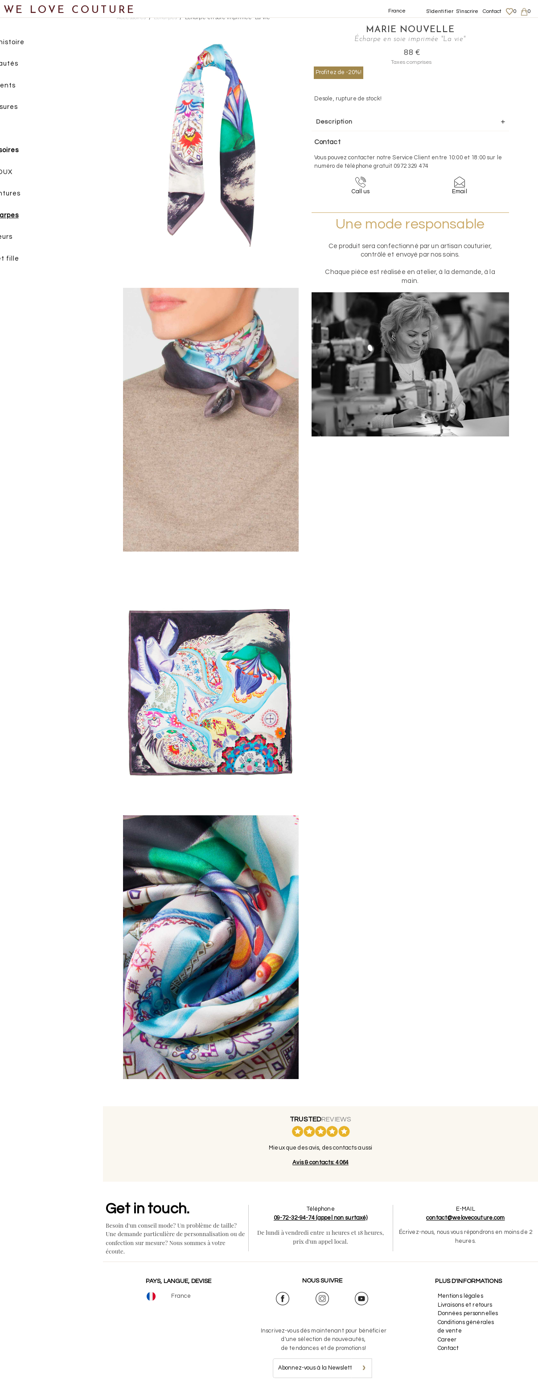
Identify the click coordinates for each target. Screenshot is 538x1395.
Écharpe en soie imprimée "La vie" (228, 18)
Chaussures (30, 109)
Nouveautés (30, 65)
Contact (492, 11)
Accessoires (30, 152)
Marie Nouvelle (391, 29)
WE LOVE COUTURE (70, 10)
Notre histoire (33, 44)
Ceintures (36, 195)
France (397, 11)
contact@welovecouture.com (466, 1218)
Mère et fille (30, 260)
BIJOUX (32, 173)
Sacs (18, 130)
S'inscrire (467, 11)
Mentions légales (462, 1296)
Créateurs (27, 239)
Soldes (21, 282)
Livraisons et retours (466, 1305)
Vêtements (29, 87)
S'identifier (440, 11)
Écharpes (35, 217)
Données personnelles (469, 1313)
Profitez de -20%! (339, 72)
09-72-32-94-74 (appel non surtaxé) (324, 1218)
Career (448, 1340)
